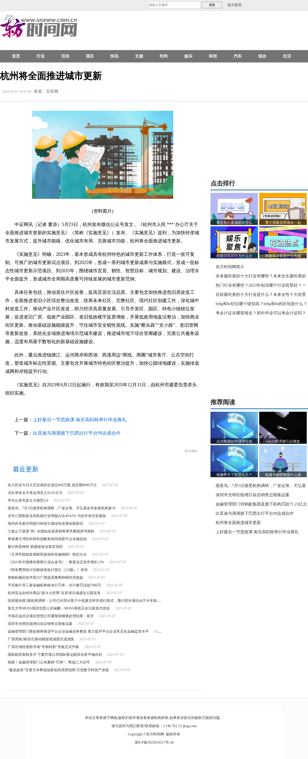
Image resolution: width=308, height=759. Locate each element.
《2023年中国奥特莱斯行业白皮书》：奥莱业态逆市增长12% (56, 562)
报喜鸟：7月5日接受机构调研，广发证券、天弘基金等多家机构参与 (62, 508)
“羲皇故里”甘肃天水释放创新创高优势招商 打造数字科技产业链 (58, 670)
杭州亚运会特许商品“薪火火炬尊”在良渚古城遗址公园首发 (54, 593)
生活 (287, 56)
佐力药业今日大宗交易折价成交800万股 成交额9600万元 (52, 485)
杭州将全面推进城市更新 (238, 522)
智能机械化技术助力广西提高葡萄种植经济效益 (45, 577)
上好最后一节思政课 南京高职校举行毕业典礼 (80, 419)
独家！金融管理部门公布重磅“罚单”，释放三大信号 (49, 662)
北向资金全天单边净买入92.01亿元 (35, 493)
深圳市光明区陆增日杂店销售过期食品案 (40, 624)
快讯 (114, 56)
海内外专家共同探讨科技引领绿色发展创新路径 (45, 524)
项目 (90, 56)
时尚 (164, 56)
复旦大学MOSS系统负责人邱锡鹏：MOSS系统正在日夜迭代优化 (59, 608)
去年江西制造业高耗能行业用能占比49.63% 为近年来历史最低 (57, 516)
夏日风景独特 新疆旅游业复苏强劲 (35, 547)
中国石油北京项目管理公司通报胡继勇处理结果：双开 (51, 616)
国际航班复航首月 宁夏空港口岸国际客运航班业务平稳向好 (55, 655)
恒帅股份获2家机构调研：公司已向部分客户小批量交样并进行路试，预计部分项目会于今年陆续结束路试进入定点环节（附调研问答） (115, 601)
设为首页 (234, 5)
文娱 (139, 56)
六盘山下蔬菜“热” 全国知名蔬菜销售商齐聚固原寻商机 (51, 531)
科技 (213, 56)
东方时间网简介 (230, 267)
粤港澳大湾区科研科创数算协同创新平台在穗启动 (47, 539)
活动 (65, 56)
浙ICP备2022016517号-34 (154, 742)
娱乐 (188, 56)
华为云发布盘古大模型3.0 (28, 500)
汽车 (238, 56)
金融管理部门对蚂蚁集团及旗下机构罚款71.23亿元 (261, 504)
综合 (262, 56)
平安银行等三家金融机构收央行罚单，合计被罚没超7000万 (54, 585)
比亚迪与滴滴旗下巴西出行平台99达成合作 (77, 433)
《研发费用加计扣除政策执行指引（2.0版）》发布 (48, 570)
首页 (16, 56)
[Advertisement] (112, 33)
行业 (40, 56)
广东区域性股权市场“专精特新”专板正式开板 (43, 647)
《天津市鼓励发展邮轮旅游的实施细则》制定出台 (47, 554)
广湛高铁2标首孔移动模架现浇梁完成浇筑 (41, 639)
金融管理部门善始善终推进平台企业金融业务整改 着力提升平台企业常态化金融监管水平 (78, 631)
